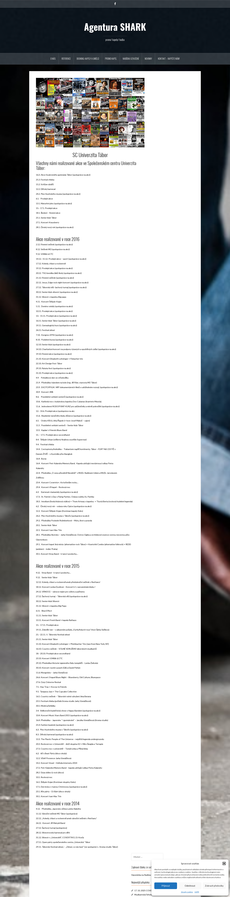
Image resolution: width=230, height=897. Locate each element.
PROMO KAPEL (111, 58)
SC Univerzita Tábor (164, 311)
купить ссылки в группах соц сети (171, 276)
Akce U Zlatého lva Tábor (166, 150)
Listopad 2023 (162, 244)
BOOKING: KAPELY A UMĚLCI (88, 58)
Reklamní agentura (163, 307)
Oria (74, 893)
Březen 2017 (161, 260)
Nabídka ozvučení (131, 58)
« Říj (154, 220)
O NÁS (53, 58)
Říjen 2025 (160, 236)
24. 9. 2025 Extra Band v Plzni (168, 131)
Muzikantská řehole (164, 119)
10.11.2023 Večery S (164, 139)
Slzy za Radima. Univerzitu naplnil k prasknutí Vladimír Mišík (173, 279)
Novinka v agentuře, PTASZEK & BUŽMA (174, 123)
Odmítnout (190, 885)
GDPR (197, 892)
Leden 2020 (160, 252)
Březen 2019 (161, 256)
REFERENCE (66, 58)
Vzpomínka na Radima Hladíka (165, 99)
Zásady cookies (187, 892)
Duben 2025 (161, 240)
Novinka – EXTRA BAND (166, 135)
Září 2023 (159, 248)
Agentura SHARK (115, 26)
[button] (224, 863)
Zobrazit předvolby (214, 885)
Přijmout (165, 885)
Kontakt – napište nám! (169, 58)
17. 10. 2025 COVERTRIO (167, 115)
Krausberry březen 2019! (166, 155)
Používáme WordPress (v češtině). (46, 893)
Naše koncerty (161, 315)
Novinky (148, 58)
